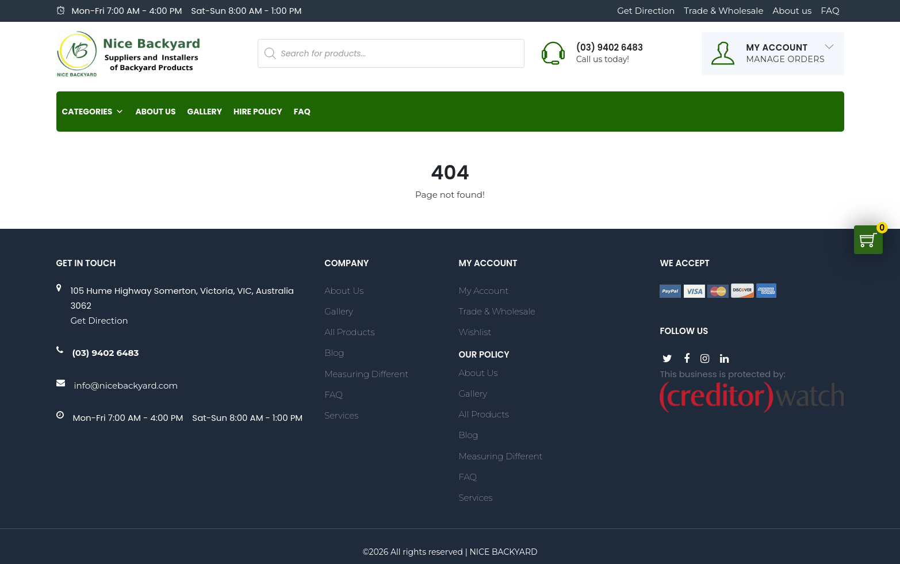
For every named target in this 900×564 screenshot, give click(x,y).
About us (791, 10)
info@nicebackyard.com (126, 385)
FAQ (830, 10)
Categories (93, 111)
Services (341, 415)
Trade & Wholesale (723, 10)
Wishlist (474, 332)
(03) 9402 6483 (105, 352)
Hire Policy (257, 111)
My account (483, 290)
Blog (334, 352)
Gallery (204, 111)
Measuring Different (366, 374)
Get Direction (646, 10)
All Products (349, 332)
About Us (155, 111)
